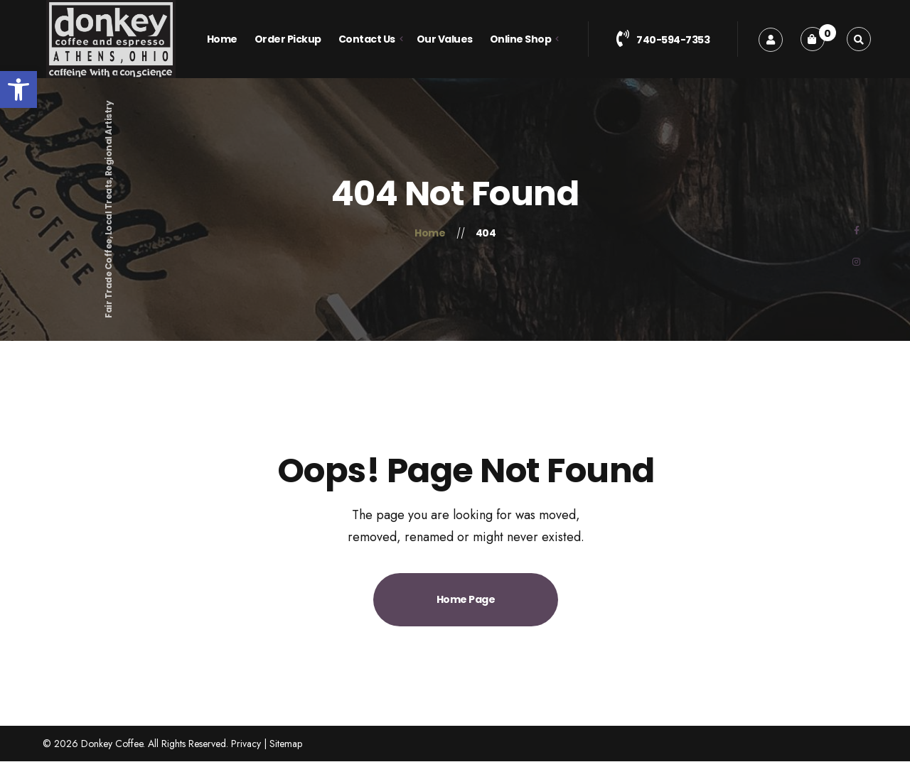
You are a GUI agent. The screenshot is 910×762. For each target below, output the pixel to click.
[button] (18, 89)
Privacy (246, 743)
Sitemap (285, 743)
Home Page (466, 599)
